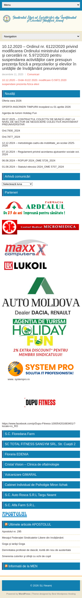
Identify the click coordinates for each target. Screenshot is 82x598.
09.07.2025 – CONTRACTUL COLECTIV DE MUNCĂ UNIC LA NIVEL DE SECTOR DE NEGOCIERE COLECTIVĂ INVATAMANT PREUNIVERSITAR (40, 122)
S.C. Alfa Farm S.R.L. (20, 505)
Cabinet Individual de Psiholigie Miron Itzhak (36, 484)
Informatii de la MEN (22, 566)
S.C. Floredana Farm (20, 434)
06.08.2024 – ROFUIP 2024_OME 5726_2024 (28, 160)
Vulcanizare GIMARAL (21, 474)
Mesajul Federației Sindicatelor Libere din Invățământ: (33, 537)
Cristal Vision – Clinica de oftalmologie (32, 464)
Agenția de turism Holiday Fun (19, 113)
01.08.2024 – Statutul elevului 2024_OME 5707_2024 (33, 166)
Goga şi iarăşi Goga (13, 543)
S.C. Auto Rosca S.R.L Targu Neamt (30, 495)
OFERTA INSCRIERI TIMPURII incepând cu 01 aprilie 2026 (36, 106)
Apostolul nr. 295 (11, 531)
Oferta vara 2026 (12, 100)
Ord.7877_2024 (11, 136)
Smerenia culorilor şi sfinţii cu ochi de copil (26, 556)
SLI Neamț (45, 585)
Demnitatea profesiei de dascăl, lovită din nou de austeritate (36, 550)
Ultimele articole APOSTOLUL (29, 524)
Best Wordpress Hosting (64, 594)
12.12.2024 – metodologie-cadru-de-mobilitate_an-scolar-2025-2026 (38, 144)
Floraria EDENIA (16, 454)
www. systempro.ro (19, 379)
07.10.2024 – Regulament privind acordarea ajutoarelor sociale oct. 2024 (40, 153)
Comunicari (33, 74)
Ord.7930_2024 (11, 130)
